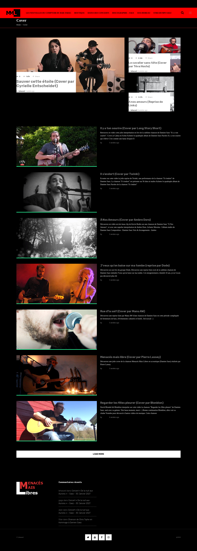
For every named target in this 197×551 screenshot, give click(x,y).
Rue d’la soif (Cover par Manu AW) (122, 311)
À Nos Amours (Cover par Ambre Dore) (125, 219)
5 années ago (114, 143)
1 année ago (30, 91)
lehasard (22, 91)
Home (18, 25)
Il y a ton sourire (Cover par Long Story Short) (130, 128)
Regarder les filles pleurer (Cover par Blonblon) (131, 402)
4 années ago (143, 71)
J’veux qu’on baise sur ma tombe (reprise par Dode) (135, 265)
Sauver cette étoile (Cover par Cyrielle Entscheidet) (45, 83)
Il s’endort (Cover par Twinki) (119, 174)
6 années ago (114, 417)
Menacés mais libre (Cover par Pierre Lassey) (130, 357)
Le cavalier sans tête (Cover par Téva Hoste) (148, 64)
